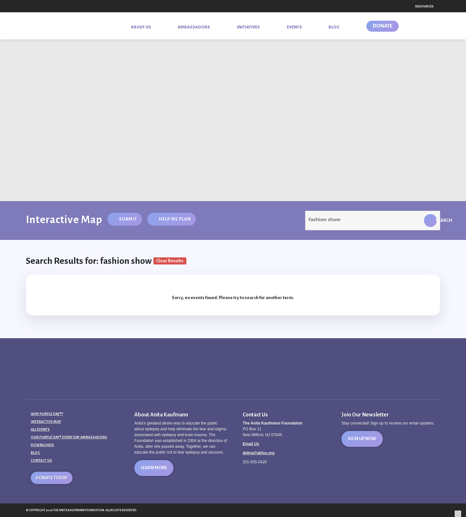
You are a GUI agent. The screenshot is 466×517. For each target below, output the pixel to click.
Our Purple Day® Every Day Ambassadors (69, 437)
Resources (424, 6)
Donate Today (52, 477)
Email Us (251, 444)
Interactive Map (46, 422)
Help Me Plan (175, 219)
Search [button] (436, 220)
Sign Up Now (362, 438)
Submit (128, 219)
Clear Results (169, 260)
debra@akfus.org (258, 453)
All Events (40, 429)
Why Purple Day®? (47, 414)
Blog (35, 453)
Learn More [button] (154, 467)
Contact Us (41, 460)
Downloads (42, 445)
